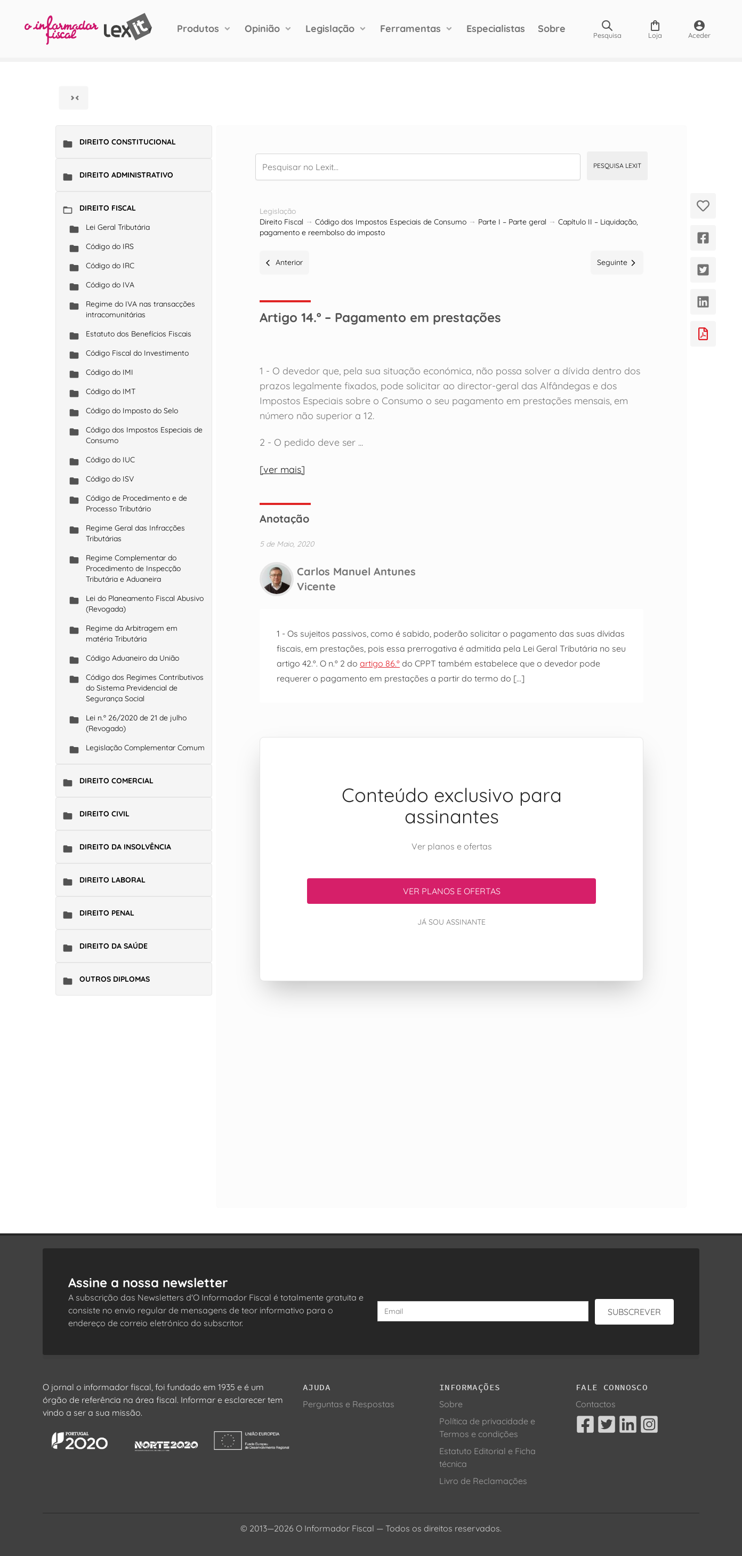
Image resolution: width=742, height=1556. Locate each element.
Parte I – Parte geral (512, 222)
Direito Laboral (112, 880)
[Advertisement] (451, 1081)
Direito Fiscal (107, 208)
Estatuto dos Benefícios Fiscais (138, 334)
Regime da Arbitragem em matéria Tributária (132, 633)
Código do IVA (110, 285)
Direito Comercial (116, 780)
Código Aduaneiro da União (132, 658)
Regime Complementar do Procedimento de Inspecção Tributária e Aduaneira (133, 568)
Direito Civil (104, 814)
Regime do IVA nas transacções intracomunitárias (140, 309)
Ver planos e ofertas (452, 891)
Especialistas (495, 28)
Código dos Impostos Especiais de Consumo (144, 435)
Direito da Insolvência (125, 847)
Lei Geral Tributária (118, 227)
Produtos (198, 28)
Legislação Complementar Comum (145, 747)
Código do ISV (110, 479)
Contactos (596, 1404)
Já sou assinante (451, 922)
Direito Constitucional (127, 142)
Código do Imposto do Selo (132, 410)
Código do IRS (110, 246)
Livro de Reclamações (483, 1480)
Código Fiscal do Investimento (137, 353)
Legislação (329, 28)
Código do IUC (110, 459)
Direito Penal (106, 913)
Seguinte (617, 262)
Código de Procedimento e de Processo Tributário (136, 503)
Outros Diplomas (114, 979)
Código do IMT (110, 391)
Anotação (284, 518)
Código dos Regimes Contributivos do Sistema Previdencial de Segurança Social (145, 687)
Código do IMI (109, 372)
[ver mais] (282, 469)
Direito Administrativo (126, 175)
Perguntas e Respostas (348, 1404)
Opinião (262, 28)
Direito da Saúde (113, 946)
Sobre (552, 28)
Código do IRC (110, 265)
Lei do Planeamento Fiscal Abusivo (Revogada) (145, 603)
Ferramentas (410, 28)
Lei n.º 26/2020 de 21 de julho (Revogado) (136, 723)
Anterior (284, 262)
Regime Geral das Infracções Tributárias (135, 533)
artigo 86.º (380, 663)
